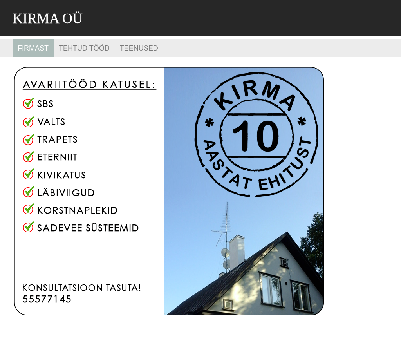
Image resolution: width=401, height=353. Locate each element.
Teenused (139, 48)
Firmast (33, 48)
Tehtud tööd (84, 48)
